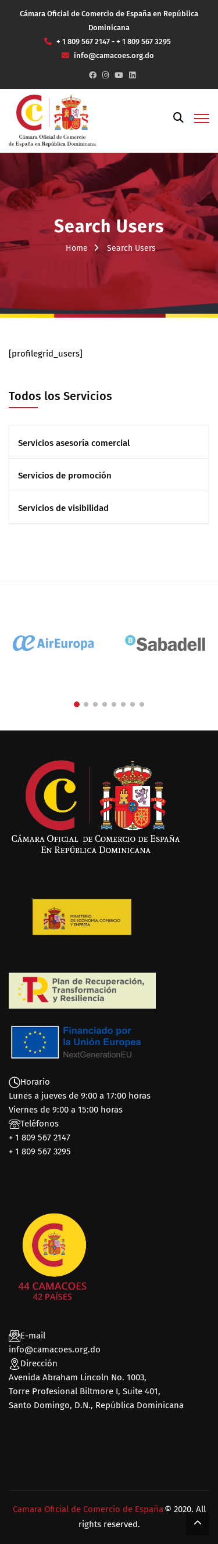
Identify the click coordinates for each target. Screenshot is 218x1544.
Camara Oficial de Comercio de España (88, 1509)
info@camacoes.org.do (55, 1349)
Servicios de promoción (65, 475)
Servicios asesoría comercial (74, 443)
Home (77, 248)
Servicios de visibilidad (63, 508)
